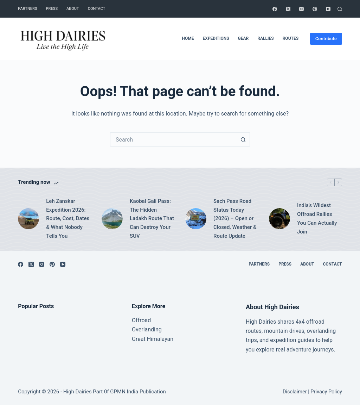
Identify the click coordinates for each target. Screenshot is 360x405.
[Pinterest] (315, 9)
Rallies (265, 38)
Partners (27, 8)
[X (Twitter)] (288, 9)
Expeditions (216, 38)
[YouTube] (328, 9)
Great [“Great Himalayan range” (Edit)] (139, 339)
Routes (290, 38)
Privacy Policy (326, 392)
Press (52, 8)
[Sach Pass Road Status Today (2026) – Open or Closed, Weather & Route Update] (195, 218)
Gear (243, 38)
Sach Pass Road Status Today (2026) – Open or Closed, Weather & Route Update (235, 218)
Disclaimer (295, 392)
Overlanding (147, 329)
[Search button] (243, 139)
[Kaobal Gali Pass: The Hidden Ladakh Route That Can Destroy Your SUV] (112, 218)
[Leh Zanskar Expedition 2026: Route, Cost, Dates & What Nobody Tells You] (28, 218)
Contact (96, 8)
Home (188, 38)
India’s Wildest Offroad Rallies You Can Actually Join (317, 218)
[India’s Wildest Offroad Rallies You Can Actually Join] (279, 218)
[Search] (340, 9)
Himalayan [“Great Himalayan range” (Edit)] (159, 339)
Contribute (326, 38)
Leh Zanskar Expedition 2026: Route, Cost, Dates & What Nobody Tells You (67, 218)
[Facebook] (274, 9)
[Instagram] (301, 9)
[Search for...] (173, 139)
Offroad (141, 320)
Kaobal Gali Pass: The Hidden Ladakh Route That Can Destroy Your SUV (152, 218)
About (72, 8)
